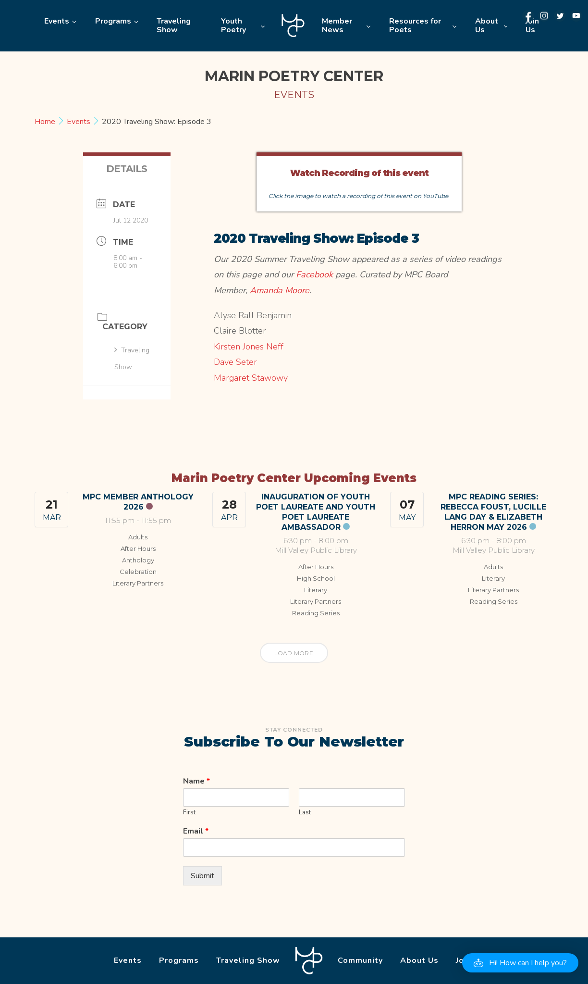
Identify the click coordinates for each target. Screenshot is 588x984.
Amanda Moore (279, 290)
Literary (315, 590)
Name (196, 781)
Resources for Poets (415, 25)
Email (195, 831)
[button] (520, 962)
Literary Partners (137, 583)
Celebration (138, 571)
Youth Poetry (233, 25)
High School (316, 578)
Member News (337, 25)
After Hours (138, 548)
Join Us (532, 25)
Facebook (314, 274)
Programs (113, 21)
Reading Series (316, 613)
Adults (137, 537)
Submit (202, 876)
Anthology (138, 560)
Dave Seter (235, 362)
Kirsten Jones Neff (248, 346)
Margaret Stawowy (251, 378)
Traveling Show (174, 25)
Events (56, 21)
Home (293, 25)
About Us (486, 25)
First (189, 813)
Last (305, 813)
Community (360, 960)
